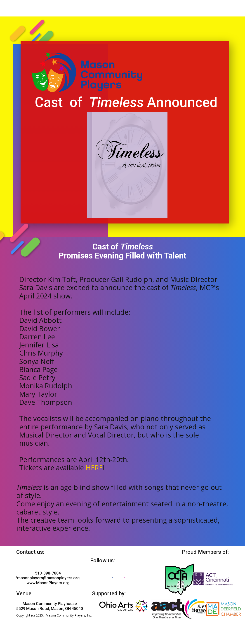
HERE (94, 467)
